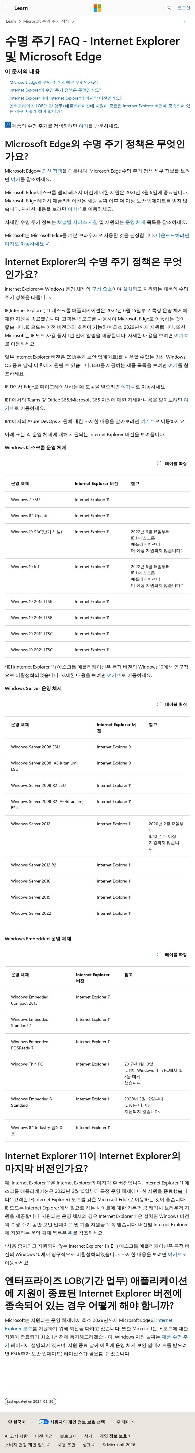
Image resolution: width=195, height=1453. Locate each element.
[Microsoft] (97, 8)
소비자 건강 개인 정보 (25, 1444)
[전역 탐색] (6, 8)
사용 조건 (66, 1444)
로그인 (184, 7)
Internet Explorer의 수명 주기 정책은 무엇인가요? (55, 90)
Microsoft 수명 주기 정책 (46, 21)
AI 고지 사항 (16, 1436)
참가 (88, 1436)
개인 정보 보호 (113, 1436)
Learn (11, 21)
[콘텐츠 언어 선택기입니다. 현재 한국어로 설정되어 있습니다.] (17, 1422)
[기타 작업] (185, 21)
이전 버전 (44, 1436)
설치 (127, 289)
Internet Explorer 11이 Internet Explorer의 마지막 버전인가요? (66, 98)
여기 (83, 125)
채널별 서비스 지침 (77, 222)
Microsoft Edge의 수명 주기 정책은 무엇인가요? (54, 82)
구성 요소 (102, 289)
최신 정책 (52, 171)
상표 (87, 1444)
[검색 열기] (169, 8)
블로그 (66, 1436)
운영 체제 (135, 222)
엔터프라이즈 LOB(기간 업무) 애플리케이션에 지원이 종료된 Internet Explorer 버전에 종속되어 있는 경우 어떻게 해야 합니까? (100, 108)
